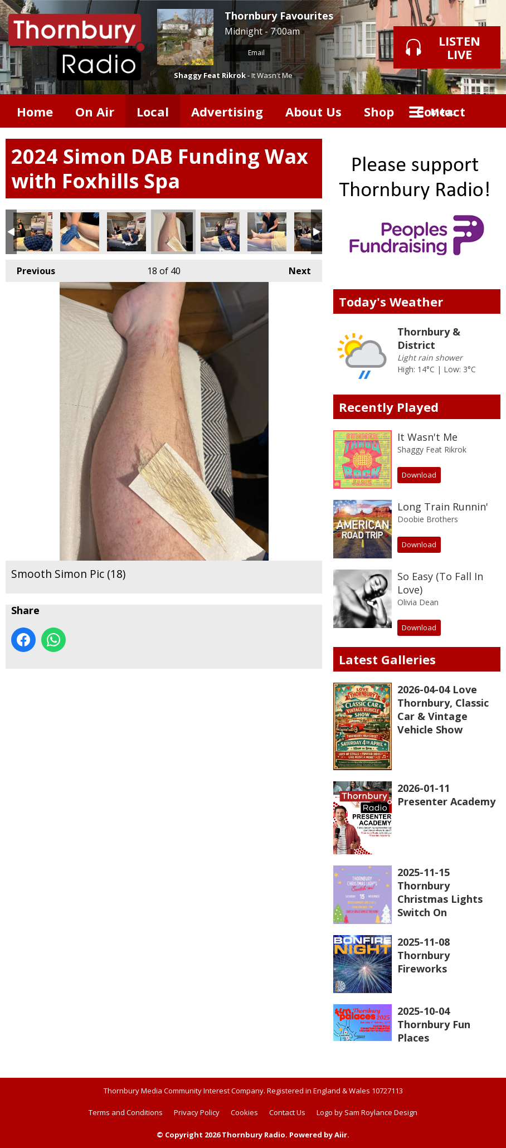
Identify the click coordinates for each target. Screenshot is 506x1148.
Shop (379, 111)
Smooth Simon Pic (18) (173, 231)
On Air (94, 111)
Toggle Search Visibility (483, 111)
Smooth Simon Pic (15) (32, 231)
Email (247, 52)
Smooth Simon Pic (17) (126, 231)
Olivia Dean (418, 602)
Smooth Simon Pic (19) (220, 231)
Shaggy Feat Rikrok (210, 75)
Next (294, 268)
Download (419, 475)
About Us (313, 111)
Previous (30, 268)
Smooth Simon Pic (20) (266, 231)
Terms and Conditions (126, 1112)
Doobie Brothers (427, 519)
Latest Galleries (387, 659)
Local (153, 111)
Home (35, 111)
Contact (440, 111)
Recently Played (389, 406)
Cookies (244, 1112)
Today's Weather (391, 301)
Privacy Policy (197, 1112)
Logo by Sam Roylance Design (367, 1112)
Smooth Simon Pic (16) (79, 231)
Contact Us (287, 1112)
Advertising (227, 111)
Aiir (340, 1135)
